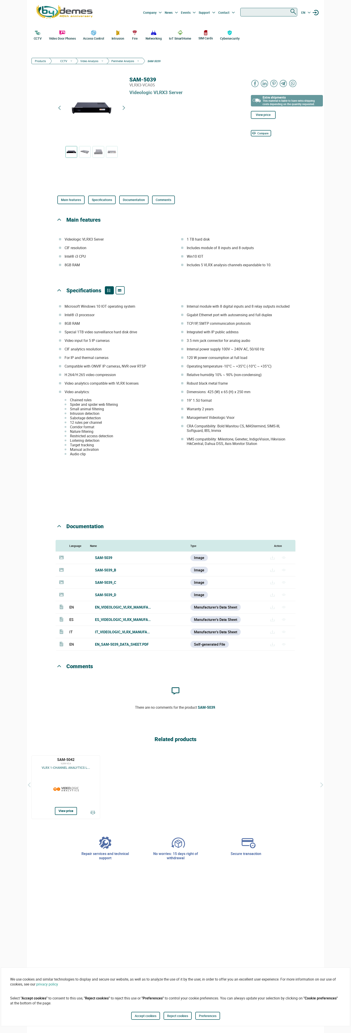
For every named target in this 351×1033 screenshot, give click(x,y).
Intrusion (118, 35)
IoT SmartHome (180, 35)
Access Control (93, 35)
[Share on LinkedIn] (264, 83)
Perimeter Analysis (122, 61)
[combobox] (268, 12)
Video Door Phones (62, 35)
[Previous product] (59, 108)
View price (263, 115)
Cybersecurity (230, 35)
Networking (154, 35)
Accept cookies (145, 1016)
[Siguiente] (322, 785)
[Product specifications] (120, 290)
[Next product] (123, 108)
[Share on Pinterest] (274, 83)
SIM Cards (205, 35)
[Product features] (109, 290)
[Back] (29, 785)
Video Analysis (89, 61)
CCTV (38, 35)
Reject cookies (177, 1016)
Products (40, 61)
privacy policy (47, 984)
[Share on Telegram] (283, 83)
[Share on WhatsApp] (293, 83)
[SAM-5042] (65, 787)
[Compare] (261, 133)
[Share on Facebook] (255, 83)
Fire (134, 35)
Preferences (207, 1016)
